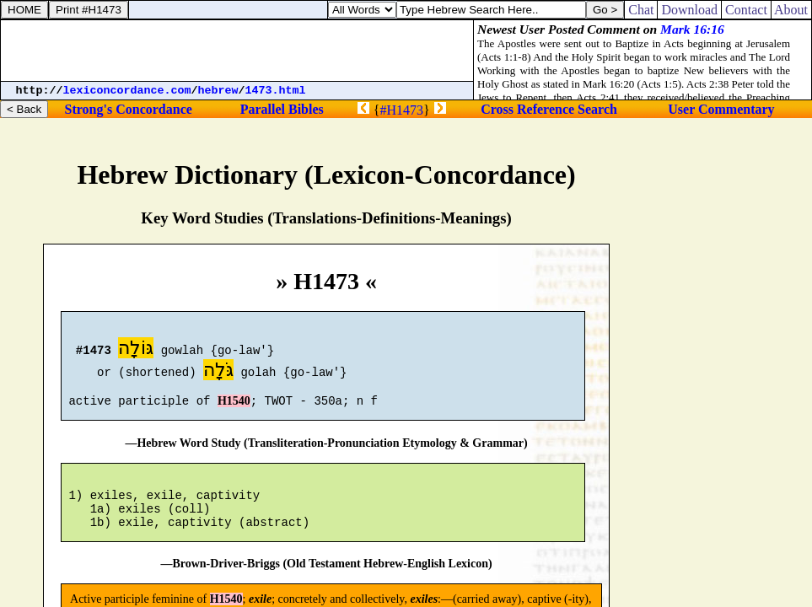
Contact (746, 10)
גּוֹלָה (135, 350)
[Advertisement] (237, 50)
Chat (641, 10)
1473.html (275, 90)
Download (689, 10)
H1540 (234, 408)
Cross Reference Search (549, 109)
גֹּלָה (218, 372)
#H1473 (402, 110)
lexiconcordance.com (127, 90)
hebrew (218, 90)
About (791, 10)
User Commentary (721, 109)
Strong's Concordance (128, 109)
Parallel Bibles (282, 109)
